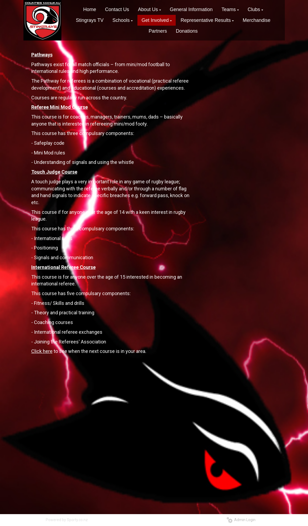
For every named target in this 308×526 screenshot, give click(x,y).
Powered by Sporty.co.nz (67, 520)
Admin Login (241, 520)
